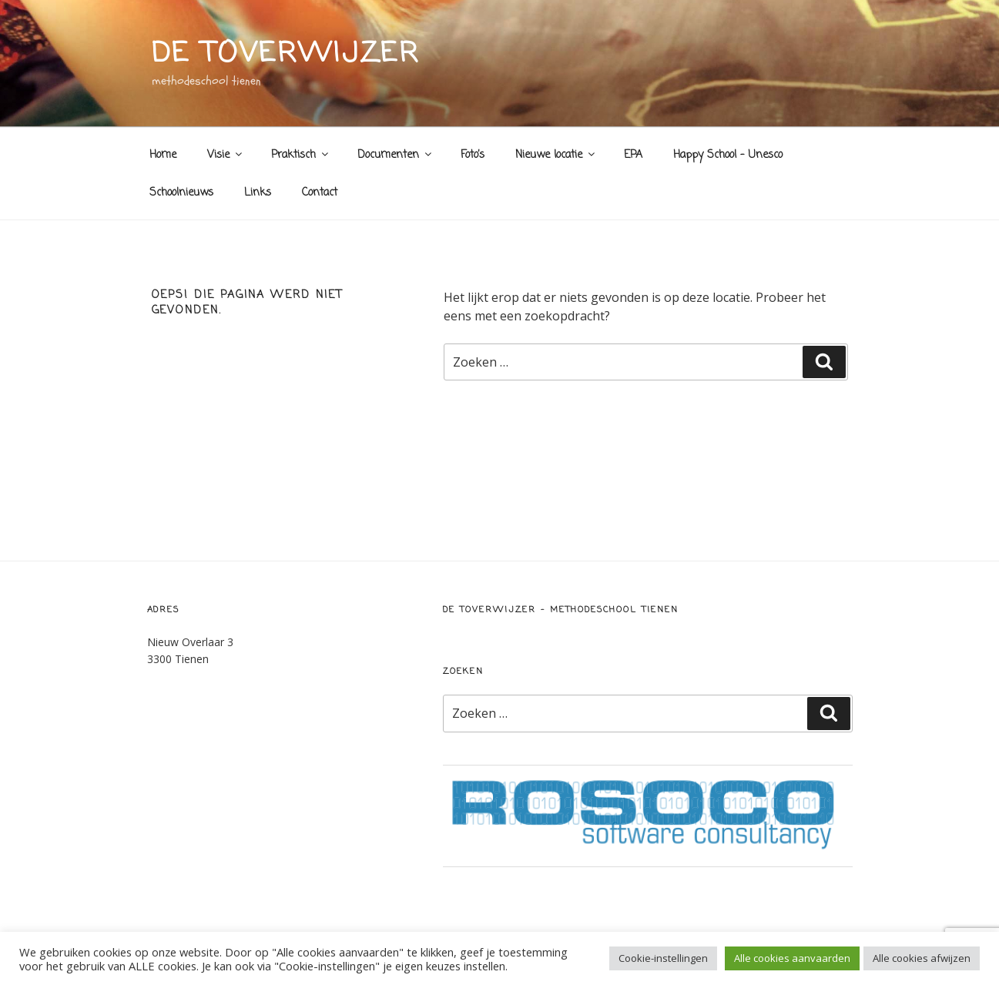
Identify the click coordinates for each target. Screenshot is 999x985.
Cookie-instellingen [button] (663, 958)
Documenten (395, 155)
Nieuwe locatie (556, 155)
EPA (633, 155)
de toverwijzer (286, 54)
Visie (225, 155)
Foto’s (472, 155)
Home (162, 155)
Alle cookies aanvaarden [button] (792, 958)
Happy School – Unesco (728, 155)
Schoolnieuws (181, 193)
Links (257, 193)
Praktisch (300, 155)
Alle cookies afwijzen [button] (922, 958)
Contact (319, 193)
